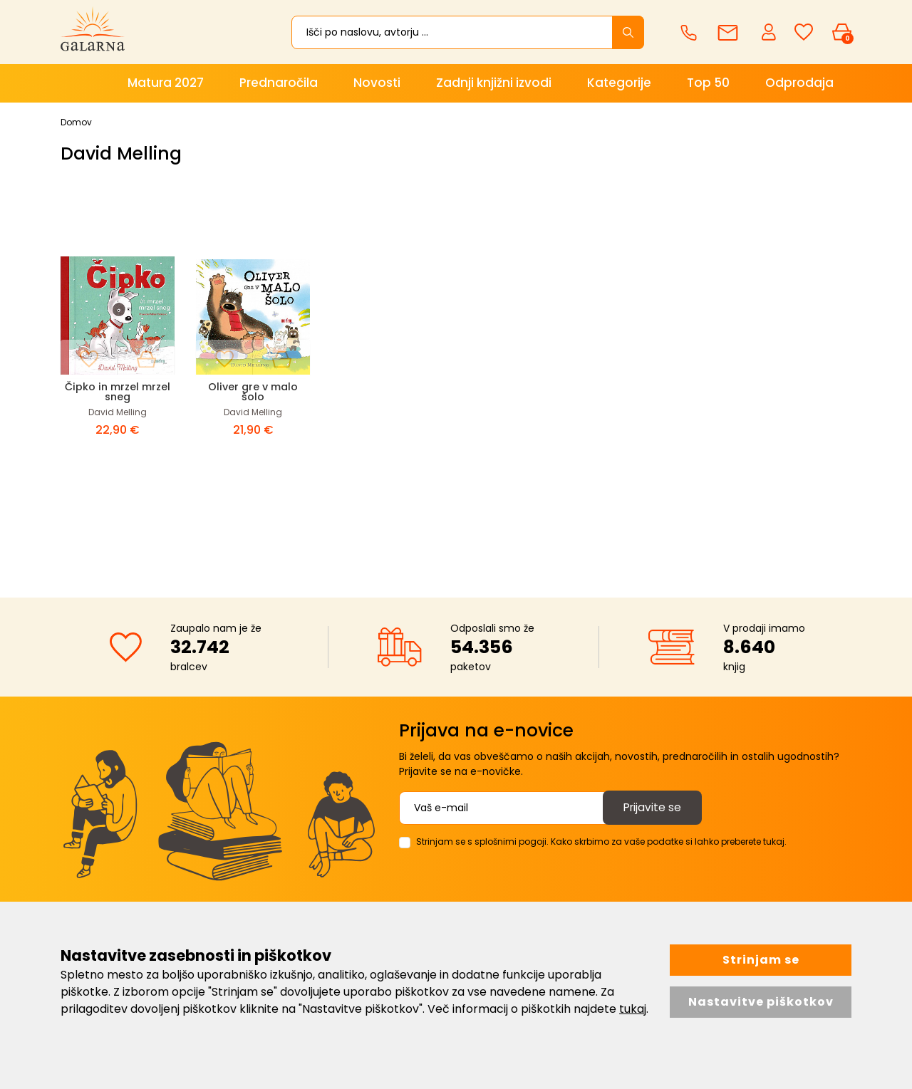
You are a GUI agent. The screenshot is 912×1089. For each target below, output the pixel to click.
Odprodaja (799, 82)
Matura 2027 (166, 82)
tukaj (632, 1009)
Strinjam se (760, 960)
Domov (76, 122)
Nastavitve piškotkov (761, 1002)
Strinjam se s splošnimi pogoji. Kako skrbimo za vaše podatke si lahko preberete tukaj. (601, 841)
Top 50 (708, 82)
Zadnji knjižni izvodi (493, 82)
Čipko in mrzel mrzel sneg (117, 391)
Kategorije (619, 82)
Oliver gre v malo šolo (253, 391)
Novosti (376, 82)
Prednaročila (278, 82)
